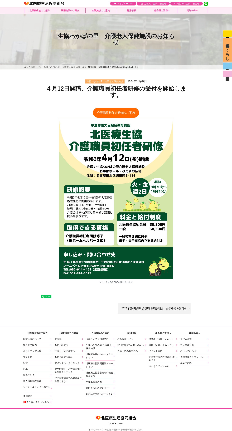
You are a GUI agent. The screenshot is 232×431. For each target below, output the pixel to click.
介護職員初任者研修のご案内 (116, 112)
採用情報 (131, 10)
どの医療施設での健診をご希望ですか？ (68, 380)
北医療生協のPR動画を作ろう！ (161, 359)
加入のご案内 (30, 345)
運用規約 (27, 396)
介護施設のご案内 (101, 10)
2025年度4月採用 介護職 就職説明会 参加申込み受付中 (154, 308)
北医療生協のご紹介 (39, 10)
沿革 (25, 369)
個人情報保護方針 (32, 381)
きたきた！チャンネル (36, 402)
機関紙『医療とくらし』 (161, 339)
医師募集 (227, 66)
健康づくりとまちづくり (161, 345)
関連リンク (28, 375)
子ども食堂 (186, 339)
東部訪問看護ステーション (99, 393)
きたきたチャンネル (159, 366)
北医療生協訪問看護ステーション (99, 365)
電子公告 (27, 357)
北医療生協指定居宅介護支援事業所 (99, 374)
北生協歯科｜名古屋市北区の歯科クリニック (68, 370)
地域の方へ (192, 10)
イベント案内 (155, 351)
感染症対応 (227, 33)
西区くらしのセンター (97, 388)
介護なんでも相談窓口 (97, 339)
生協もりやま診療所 (65, 351)
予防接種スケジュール (191, 357)
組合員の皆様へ (162, 10)
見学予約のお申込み (127, 351)
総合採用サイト (125, 339)
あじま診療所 (61, 345)
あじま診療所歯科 (64, 357)
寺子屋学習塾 (187, 345)
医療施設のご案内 (70, 10)
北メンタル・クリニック (67, 363)
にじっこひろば (188, 351)
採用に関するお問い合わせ (131, 345)
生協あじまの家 (94, 382)
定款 (25, 363)
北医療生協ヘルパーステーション (99, 356)
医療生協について (32, 339)
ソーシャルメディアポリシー (36, 388)
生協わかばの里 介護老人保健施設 (98, 347)
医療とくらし (227, 50)
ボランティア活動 (32, 351)
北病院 (58, 339)
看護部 (227, 73)
